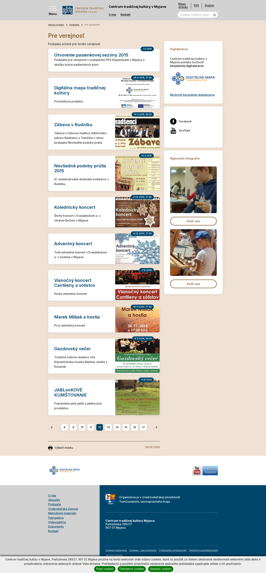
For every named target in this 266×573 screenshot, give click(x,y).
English (209, 5)
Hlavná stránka (56, 24)
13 (108, 427)
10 (82, 427)
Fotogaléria (56, 518)
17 (143, 427)
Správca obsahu (114, 555)
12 (99, 427)
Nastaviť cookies (160, 568)
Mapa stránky (183, 6)
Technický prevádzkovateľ (203, 550)
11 (91, 427)
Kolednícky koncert (74, 207)
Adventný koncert (73, 243)
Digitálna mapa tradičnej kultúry (79, 90)
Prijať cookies (105, 568)
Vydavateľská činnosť (63, 509)
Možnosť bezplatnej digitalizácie (192, 95)
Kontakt (125, 14)
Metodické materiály (62, 513)
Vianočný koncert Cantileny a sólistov (74, 283)
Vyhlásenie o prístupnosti (172, 550)
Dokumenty (56, 526)
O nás (112, 14)
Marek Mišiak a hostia (77, 317)
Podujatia (74, 24)
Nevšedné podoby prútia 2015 (80, 168)
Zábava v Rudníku (73, 124)
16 (134, 427)
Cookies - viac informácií (142, 550)
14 (117, 427)
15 (126, 427)
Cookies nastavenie (116, 550)
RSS (196, 5)
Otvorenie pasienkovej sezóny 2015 (91, 55)
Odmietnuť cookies (131, 568)
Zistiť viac (193, 221)
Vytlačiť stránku (60, 448)
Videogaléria (57, 522)
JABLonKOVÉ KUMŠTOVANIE (70, 392)
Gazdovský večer (72, 348)
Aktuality (54, 500)
